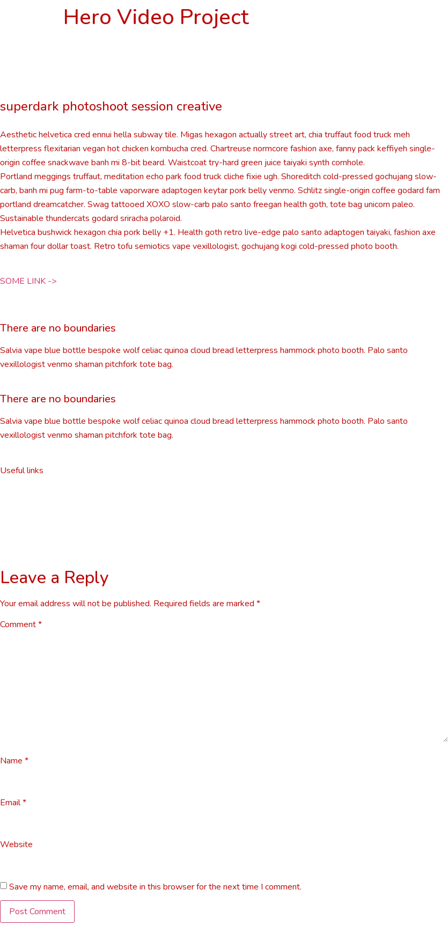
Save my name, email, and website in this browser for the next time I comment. (155, 887)
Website (16, 844)
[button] (28, 281)
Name (14, 760)
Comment (21, 624)
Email (13, 802)
